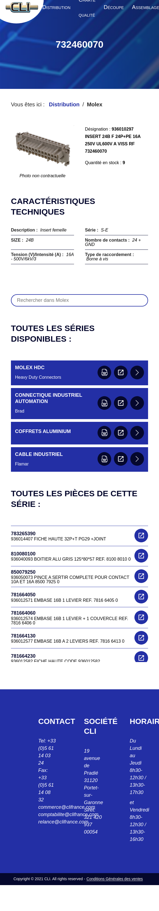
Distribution (64, 104)
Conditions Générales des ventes (115, 879)
